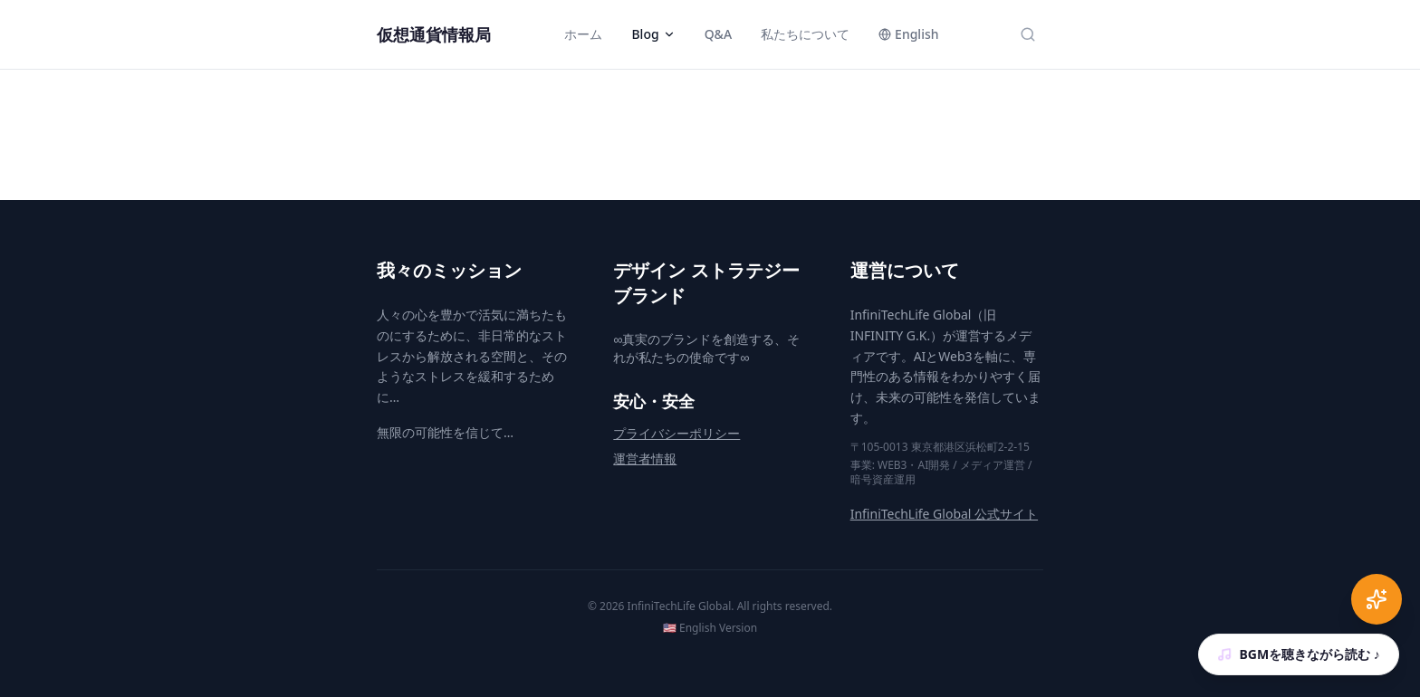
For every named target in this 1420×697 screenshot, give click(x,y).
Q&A (718, 34)
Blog (653, 34)
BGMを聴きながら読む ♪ (1298, 654)
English (908, 34)
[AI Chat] (1376, 599)
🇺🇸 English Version (710, 628)
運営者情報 (644, 458)
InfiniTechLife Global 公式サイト (944, 513)
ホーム (583, 34)
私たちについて (805, 34)
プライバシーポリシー (676, 433)
